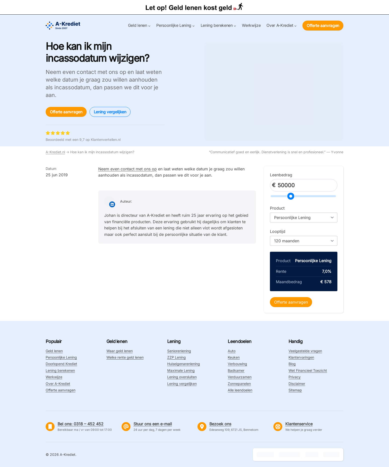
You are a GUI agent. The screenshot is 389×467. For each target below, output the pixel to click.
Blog (292, 364)
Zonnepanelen (239, 383)
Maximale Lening (181, 370)
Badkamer (236, 370)
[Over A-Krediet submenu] (295, 25)
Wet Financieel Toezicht (308, 370)
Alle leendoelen (240, 390)
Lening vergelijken (110, 111)
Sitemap (295, 390)
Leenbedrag (281, 174)
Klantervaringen (301, 357)
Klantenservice (299, 423)
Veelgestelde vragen (305, 351)
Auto (231, 351)
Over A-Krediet (58, 383)
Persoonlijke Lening (61, 357)
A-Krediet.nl (55, 152)
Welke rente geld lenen (125, 357)
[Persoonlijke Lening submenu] (193, 25)
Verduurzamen (240, 377)
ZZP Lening (176, 357)
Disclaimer (297, 383)
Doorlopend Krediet (61, 364)
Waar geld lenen (119, 351)
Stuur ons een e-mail (152, 423)
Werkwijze (54, 377)
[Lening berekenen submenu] (235, 25)
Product (277, 208)
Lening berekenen (60, 370)
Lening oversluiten (182, 377)
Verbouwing (237, 364)
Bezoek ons (220, 423)
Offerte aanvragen (323, 25)
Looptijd (277, 231)
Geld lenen (54, 351)
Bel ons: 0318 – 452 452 (80, 423)
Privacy (295, 377)
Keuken (234, 357)
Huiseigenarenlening (183, 364)
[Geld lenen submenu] (149, 25)
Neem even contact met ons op (127, 168)
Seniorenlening (179, 351)
